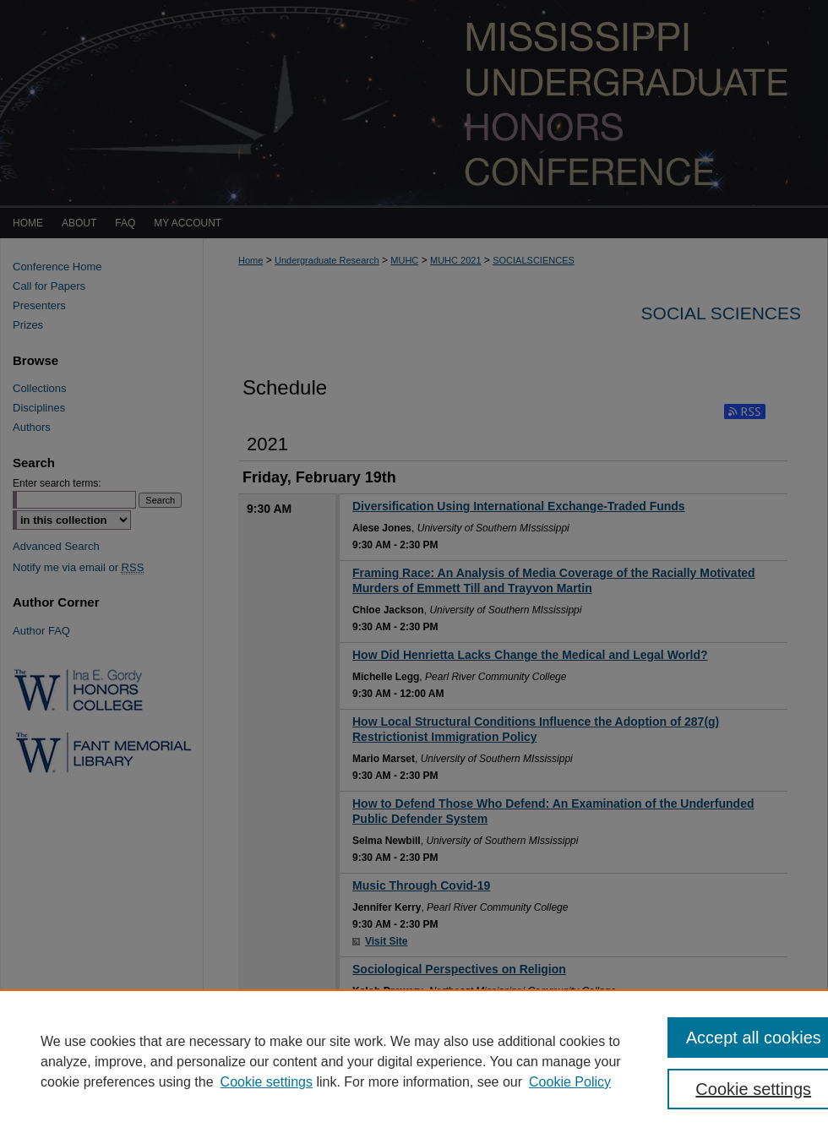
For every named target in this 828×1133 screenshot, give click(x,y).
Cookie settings (267, 1082)
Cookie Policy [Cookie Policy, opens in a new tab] (570, 1082)
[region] (414, 1061)
